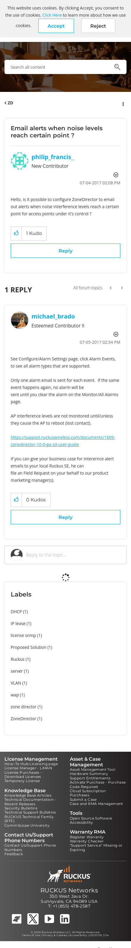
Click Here (52, 15)
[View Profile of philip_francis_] (52, 157)
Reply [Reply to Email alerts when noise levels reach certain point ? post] (65, 251)
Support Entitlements (90, 778)
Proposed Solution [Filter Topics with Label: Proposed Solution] (28, 647)
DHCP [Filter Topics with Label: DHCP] (16, 611)
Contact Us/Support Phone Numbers (30, 847)
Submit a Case (83, 799)
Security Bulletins (20, 808)
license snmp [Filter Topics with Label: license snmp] (23, 635)
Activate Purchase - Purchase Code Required (98, 784)
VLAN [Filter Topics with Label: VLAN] (16, 683)
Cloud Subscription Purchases (88, 793)
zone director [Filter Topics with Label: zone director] (24, 707)
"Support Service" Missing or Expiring (96, 847)
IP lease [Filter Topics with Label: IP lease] (18, 623)
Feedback (13, 854)
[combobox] (65, 67)
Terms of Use (31, 935)
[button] (56, 26)
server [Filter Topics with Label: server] (17, 671)
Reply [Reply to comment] (65, 517)
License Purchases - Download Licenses (23, 774)
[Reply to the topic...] (73, 555)
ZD (10, 103)
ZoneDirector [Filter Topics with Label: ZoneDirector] (23, 718)
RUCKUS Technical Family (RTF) (29, 818)
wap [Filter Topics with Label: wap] (15, 695)
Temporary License (22, 781)
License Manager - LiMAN (28, 768)
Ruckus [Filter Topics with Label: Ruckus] (18, 659)
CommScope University (27, 825)
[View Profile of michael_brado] (53, 316)
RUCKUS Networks (69, 890)
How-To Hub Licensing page (31, 764)
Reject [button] (98, 26)
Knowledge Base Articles (27, 795)
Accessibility (81, 822)
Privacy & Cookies (54, 935)
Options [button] (123, 103)
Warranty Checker (87, 841)
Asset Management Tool (92, 769)
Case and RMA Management (96, 803)
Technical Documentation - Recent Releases (30, 801)
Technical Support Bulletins (30, 812)
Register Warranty (87, 837)
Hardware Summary (89, 773)
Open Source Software (91, 818)
